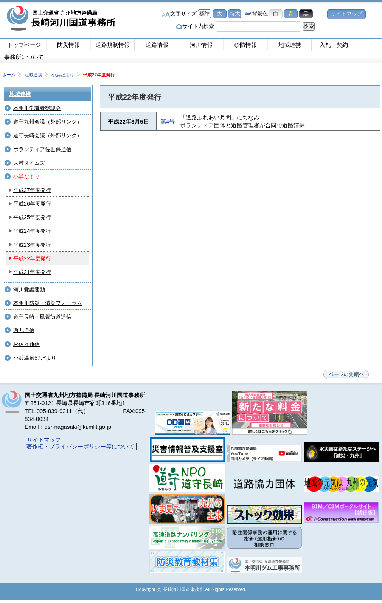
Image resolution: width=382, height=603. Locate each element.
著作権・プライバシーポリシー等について (80, 446)
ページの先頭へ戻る (346, 374)
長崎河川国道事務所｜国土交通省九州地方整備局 (62, 19)
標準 (204, 14)
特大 (235, 14)
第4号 (167, 121)
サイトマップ (346, 14)
